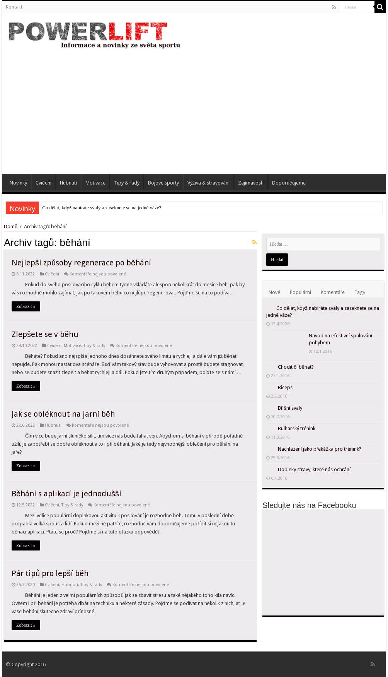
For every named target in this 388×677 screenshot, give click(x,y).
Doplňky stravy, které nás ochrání (314, 469)
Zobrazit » (26, 306)
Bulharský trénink (296, 428)
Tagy (359, 292)
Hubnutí (68, 183)
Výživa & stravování (208, 183)
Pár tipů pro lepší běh (50, 573)
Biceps (285, 387)
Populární (300, 292)
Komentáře (333, 292)
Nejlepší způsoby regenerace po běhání (81, 262)
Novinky (18, 183)
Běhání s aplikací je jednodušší (66, 493)
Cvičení (43, 183)
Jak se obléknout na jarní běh (63, 414)
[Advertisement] (194, 108)
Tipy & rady (127, 183)
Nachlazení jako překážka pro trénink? (319, 449)
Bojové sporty (163, 183)
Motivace (95, 183)
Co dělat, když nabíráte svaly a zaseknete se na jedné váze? (101, 207)
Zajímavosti (251, 183)
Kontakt (14, 7)
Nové (274, 292)
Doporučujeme (289, 183)
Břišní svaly (290, 408)
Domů (11, 226)
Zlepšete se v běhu (45, 334)
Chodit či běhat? (296, 367)
